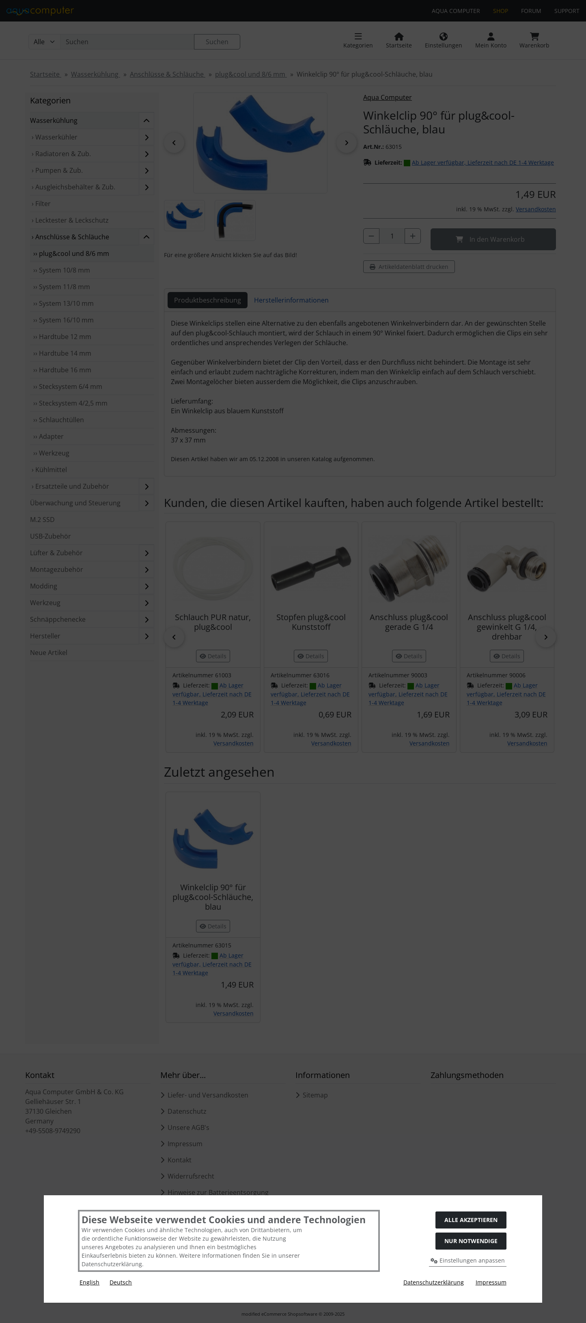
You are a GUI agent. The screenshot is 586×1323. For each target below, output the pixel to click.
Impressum (491, 1282)
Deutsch (121, 1282)
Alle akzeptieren (471, 1220)
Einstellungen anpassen (468, 1260)
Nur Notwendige (471, 1241)
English (89, 1282)
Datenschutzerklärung (433, 1282)
